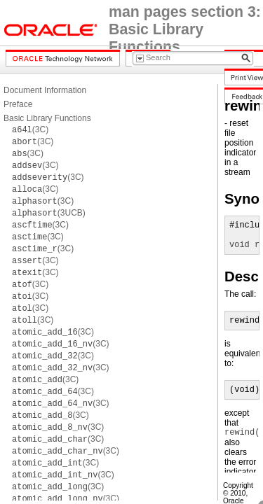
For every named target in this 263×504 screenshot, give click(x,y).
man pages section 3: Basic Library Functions (185, 29)
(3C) (30, 129)
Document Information (45, 90)
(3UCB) (49, 213)
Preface (18, 104)
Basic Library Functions (47, 118)
